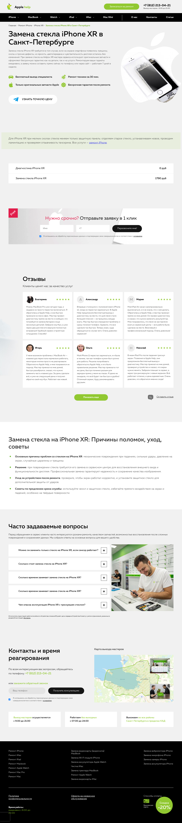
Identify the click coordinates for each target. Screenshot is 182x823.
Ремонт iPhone (16, 751)
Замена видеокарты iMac (84, 779)
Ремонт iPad (15, 759)
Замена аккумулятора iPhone (158, 764)
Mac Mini (108, 17)
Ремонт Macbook (17, 764)
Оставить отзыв (165, 397)
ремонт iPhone (98, 142)
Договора (27, 618)
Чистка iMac (77, 766)
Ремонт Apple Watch (19, 768)
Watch (53, 17)
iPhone (12, 17)
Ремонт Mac (15, 777)
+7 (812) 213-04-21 (157, 5)
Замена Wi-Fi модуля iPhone (85, 758)
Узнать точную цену (37, 99)
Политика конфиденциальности (20, 797)
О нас (134, 17)
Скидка (164, 806)
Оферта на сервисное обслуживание (83, 797)
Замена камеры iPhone (155, 759)
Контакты (151, 17)
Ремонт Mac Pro (17, 772)
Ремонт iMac (15, 755)
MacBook (33, 17)
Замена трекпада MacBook (84, 771)
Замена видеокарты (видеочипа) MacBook (87, 752)
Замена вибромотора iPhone (158, 751)
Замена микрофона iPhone (157, 755)
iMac (88, 17)
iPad (71, 17)
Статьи (169, 17)
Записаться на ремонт (122, 7)
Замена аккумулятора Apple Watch (88, 762)
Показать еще (91, 397)
